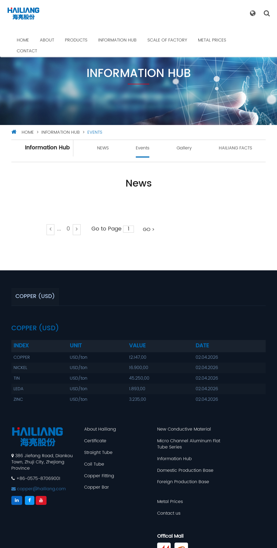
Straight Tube (91, 453)
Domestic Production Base (171, 470)
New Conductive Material (169, 430)
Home (23, 40)
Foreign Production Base (168, 482)
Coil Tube (87, 464)
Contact (27, 51)
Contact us (220, 441)
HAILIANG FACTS (235, 148)
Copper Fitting (92, 476)
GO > (149, 229)
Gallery (184, 148)
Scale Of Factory (167, 40)
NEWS (103, 148)
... (59, 229)
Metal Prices (212, 40)
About (47, 40)
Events (94, 132)
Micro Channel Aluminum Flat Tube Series (170, 444)
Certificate (88, 441)
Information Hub (117, 40)
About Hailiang (93, 430)
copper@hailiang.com (38, 488)
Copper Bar (89, 488)
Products (76, 40)
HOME (28, 132)
